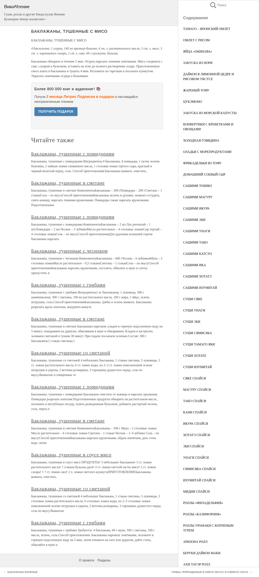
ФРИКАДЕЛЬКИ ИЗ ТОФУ (202, 163)
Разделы (103, 560)
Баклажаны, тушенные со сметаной (70, 352)
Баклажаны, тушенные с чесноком (69, 250)
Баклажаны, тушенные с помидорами (72, 153)
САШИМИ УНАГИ (196, 231)
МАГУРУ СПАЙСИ (197, 389)
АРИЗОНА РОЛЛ (195, 541)
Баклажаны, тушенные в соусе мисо (71, 454)
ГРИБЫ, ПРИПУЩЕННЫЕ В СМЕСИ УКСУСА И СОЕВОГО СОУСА (210, 572)
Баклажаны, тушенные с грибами (68, 284)
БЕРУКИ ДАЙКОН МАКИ (201, 553)
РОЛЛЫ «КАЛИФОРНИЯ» (202, 514)
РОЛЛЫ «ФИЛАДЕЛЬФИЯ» (203, 503)
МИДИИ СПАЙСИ (196, 491)
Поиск (218, 5)
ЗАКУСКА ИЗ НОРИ (197, 63)
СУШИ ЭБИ (191, 321)
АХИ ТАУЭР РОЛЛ (196, 564)
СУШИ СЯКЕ (192, 299)
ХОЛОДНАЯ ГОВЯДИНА (201, 140)
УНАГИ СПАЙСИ (196, 457)
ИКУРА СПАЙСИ (195, 423)
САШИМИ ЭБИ (194, 219)
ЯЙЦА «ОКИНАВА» (197, 51)
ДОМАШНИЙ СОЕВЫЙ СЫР (204, 174)
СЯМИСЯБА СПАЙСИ (199, 469)
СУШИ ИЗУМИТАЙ (197, 367)
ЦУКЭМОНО (192, 101)
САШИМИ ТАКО (195, 242)
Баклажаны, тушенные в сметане (68, 182)
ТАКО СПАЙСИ (194, 401)
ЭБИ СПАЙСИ (193, 446)
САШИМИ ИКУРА (196, 208)
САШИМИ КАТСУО (197, 253)
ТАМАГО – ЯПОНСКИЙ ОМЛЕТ (206, 29)
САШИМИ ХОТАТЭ (197, 276)
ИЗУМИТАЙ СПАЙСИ (199, 480)
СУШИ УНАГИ (194, 310)
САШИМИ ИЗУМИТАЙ (200, 287)
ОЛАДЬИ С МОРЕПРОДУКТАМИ (207, 152)
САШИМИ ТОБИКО (197, 185)
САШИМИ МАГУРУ (197, 197)
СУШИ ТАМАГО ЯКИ (199, 344)
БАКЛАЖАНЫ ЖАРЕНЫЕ (22, 572)
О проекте (86, 560)
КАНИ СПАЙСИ (195, 412)
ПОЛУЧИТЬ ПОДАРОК (55, 111)
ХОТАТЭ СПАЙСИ (196, 435)
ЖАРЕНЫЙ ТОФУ (196, 90)
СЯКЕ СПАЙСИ (194, 378)
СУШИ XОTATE (194, 355)
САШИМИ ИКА (194, 265)
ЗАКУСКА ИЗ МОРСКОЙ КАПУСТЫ (210, 113)
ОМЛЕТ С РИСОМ (196, 40)
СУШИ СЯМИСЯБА (197, 333)
